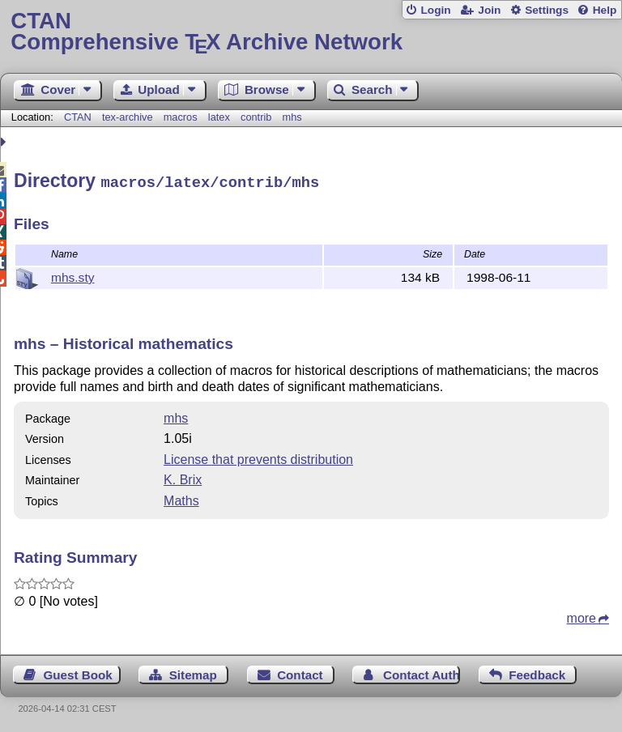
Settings (547, 10)
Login (435, 10)
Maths (181, 498)
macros (181, 117)
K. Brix (183, 477)
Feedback (537, 672)
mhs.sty (72, 275)
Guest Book (78, 672)
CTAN (78, 117)
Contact (300, 672)
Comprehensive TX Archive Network (311, 32)
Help (605, 10)
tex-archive (127, 117)
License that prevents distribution (258, 457)
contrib (256, 117)
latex (219, 117)
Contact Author (421, 672)
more (581, 616)
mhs (292, 117)
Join (489, 10)
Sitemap (193, 672)
